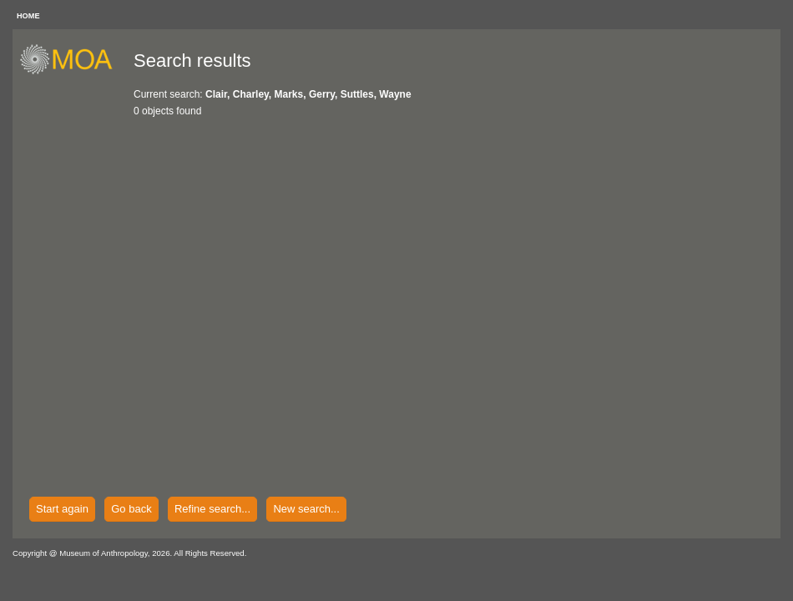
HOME (28, 16)
